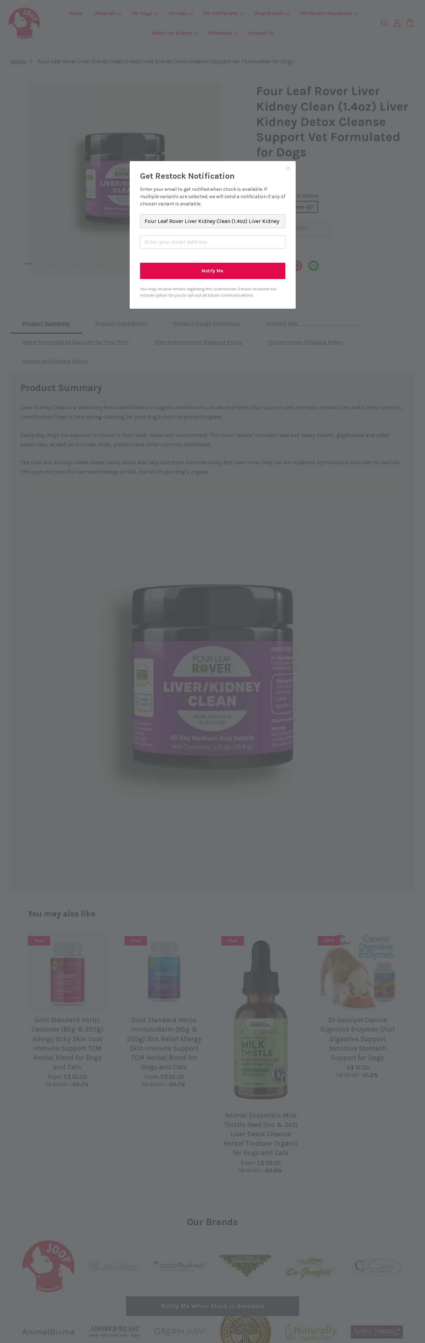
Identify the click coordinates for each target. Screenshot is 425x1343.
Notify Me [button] (212, 271)
